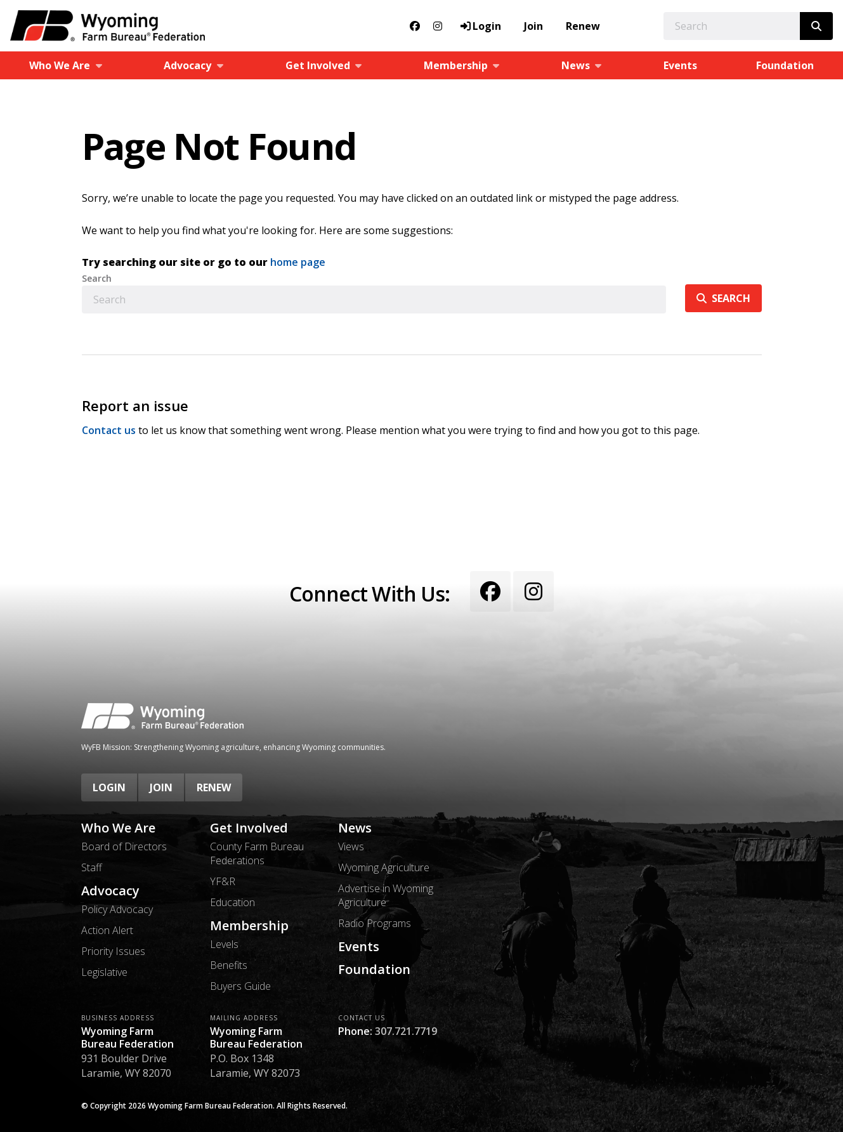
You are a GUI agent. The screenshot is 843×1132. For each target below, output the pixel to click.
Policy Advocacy (117, 909)
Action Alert (107, 930)
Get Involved (249, 828)
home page (297, 262)
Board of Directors (124, 846)
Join (533, 26)
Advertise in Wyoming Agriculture (385, 895)
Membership (249, 925)
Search (97, 278)
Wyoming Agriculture (383, 867)
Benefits (228, 965)
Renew (583, 26)
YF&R (222, 881)
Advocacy (110, 891)
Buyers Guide (240, 986)
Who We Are (118, 828)
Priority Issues (113, 951)
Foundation (785, 65)
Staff (91, 867)
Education (232, 902)
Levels (224, 944)
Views (351, 846)
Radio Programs (374, 923)
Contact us (109, 430)
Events (680, 65)
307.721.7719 (406, 1031)
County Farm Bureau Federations (257, 853)
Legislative (104, 972)
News (355, 828)
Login (109, 787)
